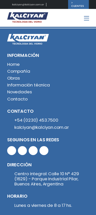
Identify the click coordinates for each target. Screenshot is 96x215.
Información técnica (28, 84)
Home (13, 64)
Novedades (19, 91)
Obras (13, 78)
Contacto (17, 99)
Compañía (18, 71)
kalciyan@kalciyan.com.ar (28, 4)
